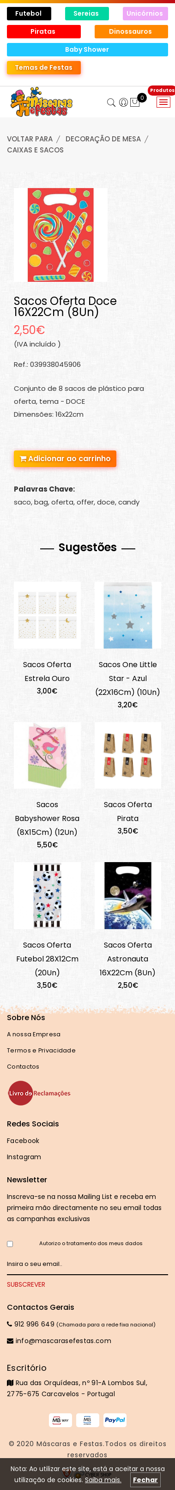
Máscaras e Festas (69, 1443)
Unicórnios (145, 13)
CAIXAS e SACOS (35, 150)
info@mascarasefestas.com (59, 1340)
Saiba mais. (103, 1479)
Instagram (24, 1157)
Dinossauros (131, 31)
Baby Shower (87, 49)
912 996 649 (30, 1324)
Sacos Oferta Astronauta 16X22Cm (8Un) (128, 959)
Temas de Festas (43, 67)
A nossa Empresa (34, 1034)
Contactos (23, 1066)
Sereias (86, 13)
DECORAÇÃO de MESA (103, 139)
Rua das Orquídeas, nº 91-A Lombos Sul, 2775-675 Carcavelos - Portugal (87, 1380)
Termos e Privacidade (41, 1050)
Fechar (145, 1479)
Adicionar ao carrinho (65, 458)
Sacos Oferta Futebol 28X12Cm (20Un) (47, 959)
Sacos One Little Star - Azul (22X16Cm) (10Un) (127, 678)
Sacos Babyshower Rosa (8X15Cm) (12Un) (47, 818)
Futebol (29, 13)
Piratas (43, 31)
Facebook (23, 1140)
